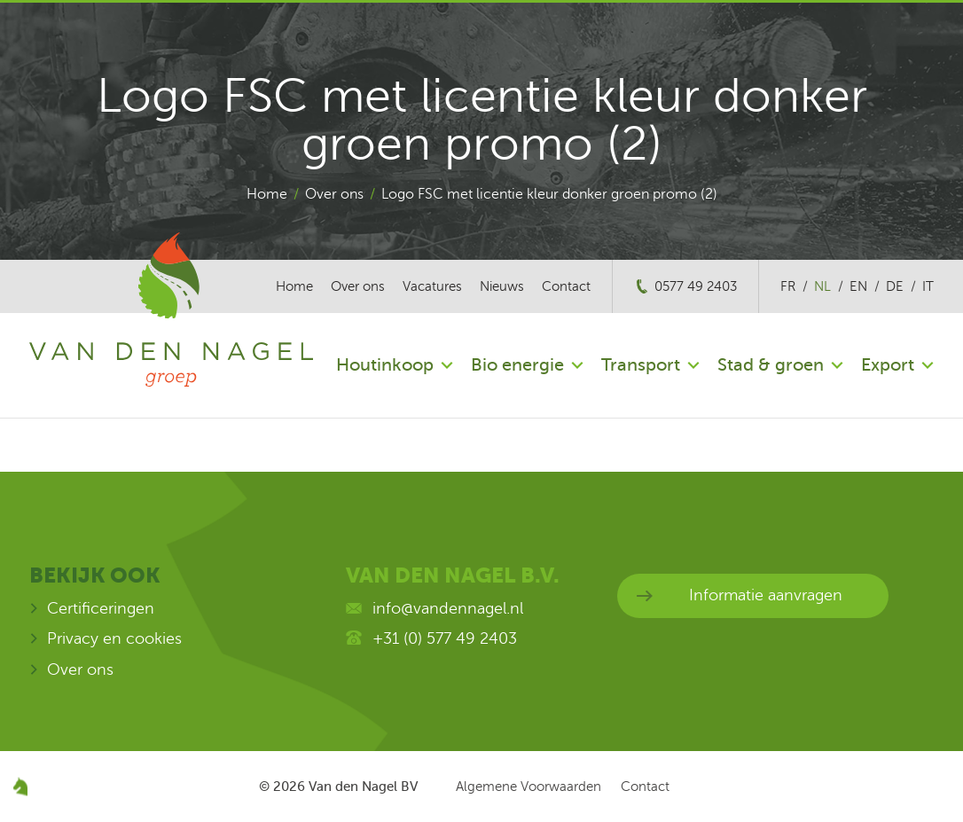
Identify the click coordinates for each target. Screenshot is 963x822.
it (928, 286)
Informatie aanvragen (765, 595)
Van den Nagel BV (363, 786)
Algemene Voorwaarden (528, 786)
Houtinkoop (385, 365)
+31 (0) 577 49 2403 (444, 638)
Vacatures (432, 286)
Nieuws (502, 286)
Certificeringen (100, 608)
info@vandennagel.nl (447, 608)
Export (887, 365)
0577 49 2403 (695, 286)
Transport (640, 365)
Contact (566, 286)
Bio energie (517, 365)
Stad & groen (770, 365)
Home (267, 194)
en (858, 286)
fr (787, 286)
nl (822, 286)
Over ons (334, 194)
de (895, 286)
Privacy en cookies (114, 638)
